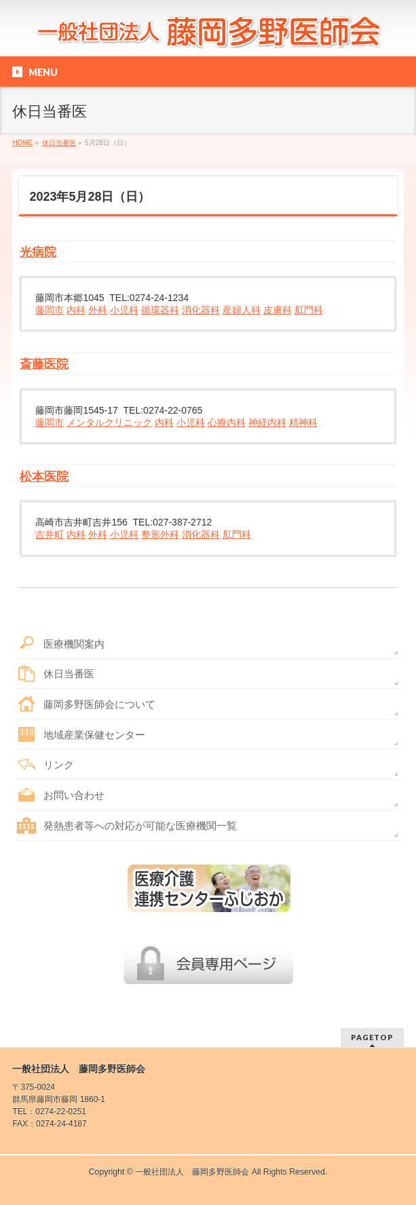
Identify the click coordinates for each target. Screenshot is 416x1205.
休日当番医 (68, 673)
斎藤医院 (44, 364)
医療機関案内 (74, 644)
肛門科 (309, 309)
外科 (97, 309)
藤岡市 (49, 309)
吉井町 (49, 534)
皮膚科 (277, 309)
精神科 (303, 422)
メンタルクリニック (109, 422)
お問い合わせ (74, 795)
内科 (76, 309)
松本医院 (44, 476)
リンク (58, 764)
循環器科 (160, 309)
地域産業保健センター (94, 734)
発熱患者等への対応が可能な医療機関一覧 (140, 825)
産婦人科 (242, 309)
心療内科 (227, 422)
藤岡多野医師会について (99, 704)
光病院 (38, 252)
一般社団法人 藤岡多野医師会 (192, 1172)
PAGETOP (372, 1037)
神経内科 (267, 422)
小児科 (124, 309)
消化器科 (201, 309)
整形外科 (160, 534)
